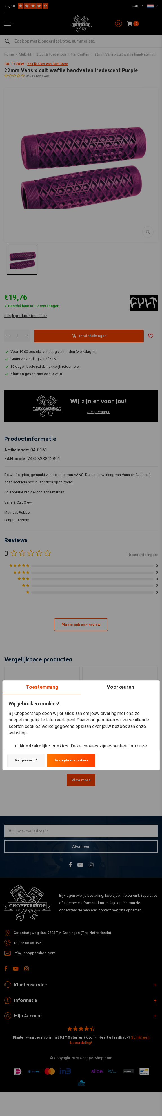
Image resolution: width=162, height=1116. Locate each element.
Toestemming (42, 687)
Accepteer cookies (71, 760)
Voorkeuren (120, 687)
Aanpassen (25, 760)
